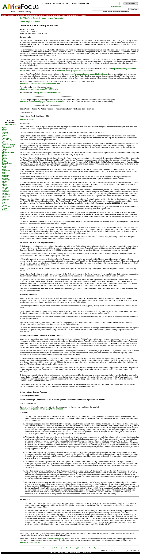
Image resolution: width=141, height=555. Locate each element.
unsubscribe (20, 15)
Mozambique (6, 179)
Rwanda (4, 186)
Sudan (4, 198)
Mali (3, 173)
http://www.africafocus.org (30, 543)
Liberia (4, 167)
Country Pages (10, 124)
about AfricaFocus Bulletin (35, 15)
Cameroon (5, 137)
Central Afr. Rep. (7, 140)
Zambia (4, 208)
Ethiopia (4, 155)
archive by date (51, 15)
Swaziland (5, 199)
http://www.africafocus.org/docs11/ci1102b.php (88, 74)
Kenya (4, 164)
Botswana (5, 132)
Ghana (4, 160)
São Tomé (5, 187)
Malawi (4, 172)
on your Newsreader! (56, 18)
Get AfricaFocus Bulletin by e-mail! (34, 18)
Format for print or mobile (30, 22)
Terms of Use (86, 552)
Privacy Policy (63, 552)
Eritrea (4, 154)
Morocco (5, 178)
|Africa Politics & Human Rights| (87, 548)
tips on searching (115, 6)
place (58, 15)
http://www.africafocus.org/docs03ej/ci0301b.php (39, 89)
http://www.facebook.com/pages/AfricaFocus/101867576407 (43, 102)
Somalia (4, 193)
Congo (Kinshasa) (8, 146)
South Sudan (6, 196)
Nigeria (4, 184)
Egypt (4, 151)
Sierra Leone (6, 192)
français (83, 15)
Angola (4, 129)
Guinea (4, 161)
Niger (4, 182)
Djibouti (4, 149)
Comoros (5, 143)
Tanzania (5, 201)
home (4, 15)
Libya (4, 169)
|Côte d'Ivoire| (56, 548)
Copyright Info (75, 552)
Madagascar (6, 170)
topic (63, 15)
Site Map (53, 552)
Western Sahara (7, 207)
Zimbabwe (5, 210)
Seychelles (5, 190)
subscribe (11, 15)
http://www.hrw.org (27, 120)
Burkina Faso (6, 134)
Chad (3, 141)
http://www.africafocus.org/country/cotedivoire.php (40, 83)
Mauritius (5, 176)
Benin (4, 131)
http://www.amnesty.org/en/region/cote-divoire (75, 71)
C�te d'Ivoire (6, 148)
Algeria (4, 128)
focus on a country (73, 15)
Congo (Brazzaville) (8, 144)
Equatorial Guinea (8, 152)
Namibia (4, 181)
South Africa (6, 195)
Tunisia (4, 204)
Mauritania (5, 175)
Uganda (4, 205)
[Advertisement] (10, 25)
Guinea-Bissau (7, 163)
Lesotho (4, 166)
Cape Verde (5, 138)
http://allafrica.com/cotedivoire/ (48, 93)
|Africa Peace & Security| (69, 548)
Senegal (4, 189)
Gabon (4, 157)
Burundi (4, 135)
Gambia (4, 158)
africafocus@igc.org (56, 539)
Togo (3, 202)
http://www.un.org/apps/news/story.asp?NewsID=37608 (41, 409)
